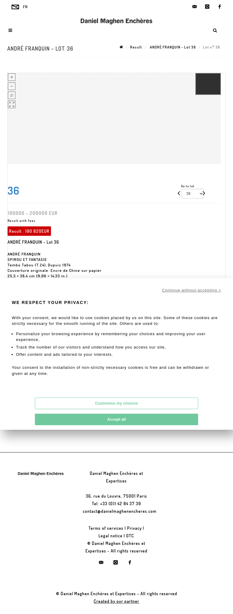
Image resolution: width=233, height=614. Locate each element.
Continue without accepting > (191, 290)
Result (136, 47)
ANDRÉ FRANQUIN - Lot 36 (172, 47)
